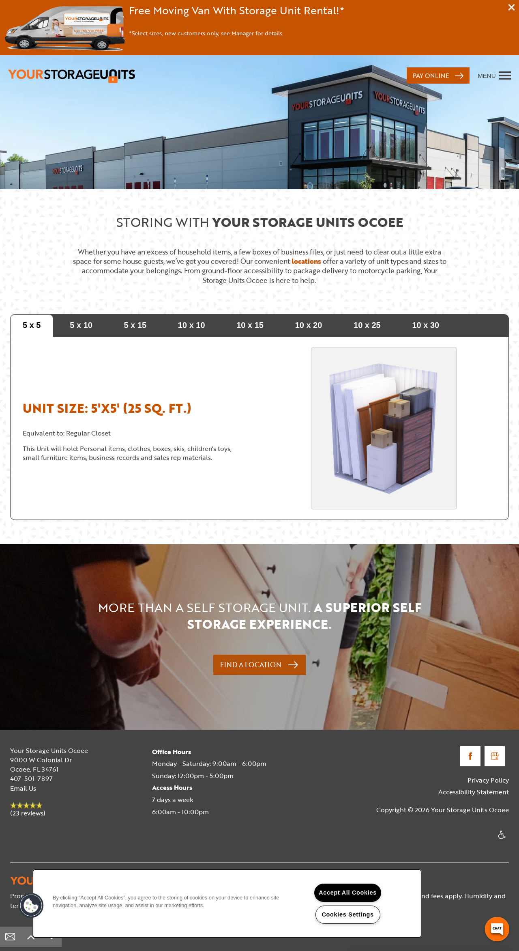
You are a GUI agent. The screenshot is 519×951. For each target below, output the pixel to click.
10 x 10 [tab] (191, 325)
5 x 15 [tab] (135, 325)
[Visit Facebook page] (470, 756)
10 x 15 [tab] (250, 325)
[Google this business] (495, 756)
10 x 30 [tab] (425, 325)
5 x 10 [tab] (81, 325)
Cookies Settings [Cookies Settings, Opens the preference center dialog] (347, 914)
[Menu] (494, 75)
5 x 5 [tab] (32, 325)
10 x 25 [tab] (367, 325)
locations (306, 261)
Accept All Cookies (348, 892)
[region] (227, 903)
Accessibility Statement (473, 792)
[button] (512, 7)
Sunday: (164, 776)
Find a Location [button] (251, 665)
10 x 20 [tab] (308, 325)
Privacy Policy (488, 780)
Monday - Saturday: (181, 763)
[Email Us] (10, 937)
